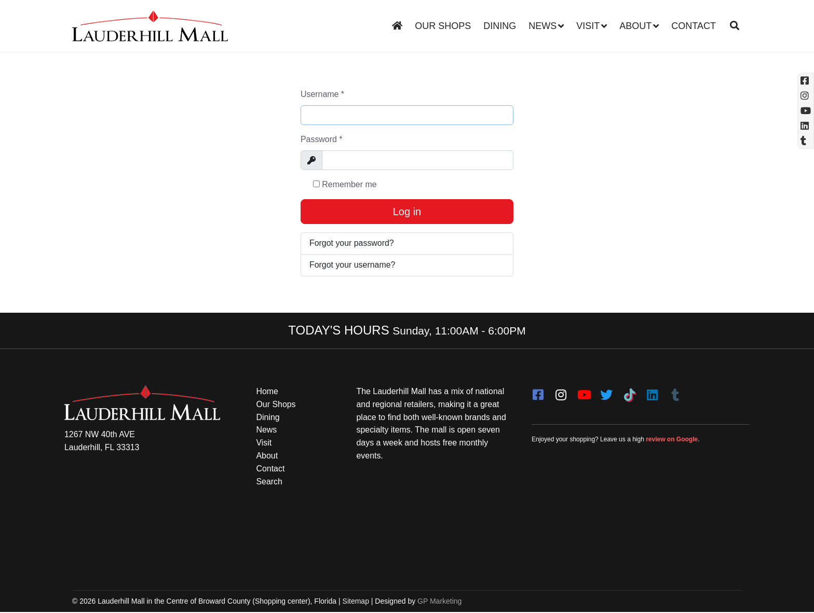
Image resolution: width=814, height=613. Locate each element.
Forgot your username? (352, 265)
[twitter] (606, 392)
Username (322, 94)
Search (269, 482)
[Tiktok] (629, 392)
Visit (588, 26)
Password (322, 139)
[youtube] (583, 392)
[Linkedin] (805, 125)
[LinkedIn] (652, 392)
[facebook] (538, 392)
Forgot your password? (352, 243)
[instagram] (560, 392)
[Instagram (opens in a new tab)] (805, 95)
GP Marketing (439, 601)
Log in (407, 212)
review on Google (672, 439)
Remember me (345, 184)
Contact (693, 26)
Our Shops (443, 26)
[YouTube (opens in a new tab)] (805, 110)
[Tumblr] (675, 392)
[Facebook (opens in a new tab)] (805, 80)
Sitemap (356, 601)
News (542, 26)
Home (267, 391)
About (635, 26)
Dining (499, 26)
